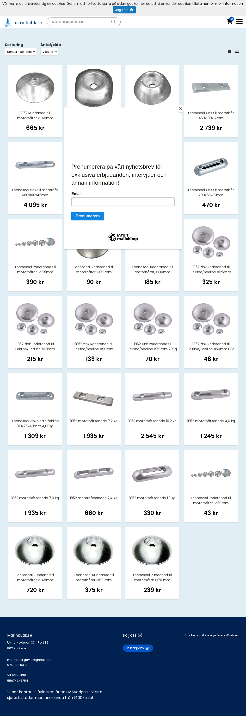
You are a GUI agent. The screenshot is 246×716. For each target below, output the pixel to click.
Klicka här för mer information (217, 3)
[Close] (180, 108)
